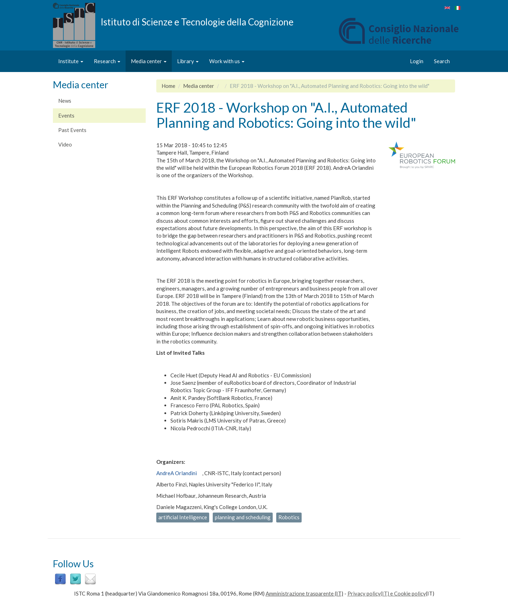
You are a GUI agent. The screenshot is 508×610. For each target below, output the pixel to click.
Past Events (72, 130)
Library (188, 61)
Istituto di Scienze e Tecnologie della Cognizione (197, 21)
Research (107, 61)
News (64, 100)
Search (442, 61)
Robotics (289, 517)
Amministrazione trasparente (300, 593)
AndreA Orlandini (176, 473)
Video (65, 144)
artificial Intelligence (182, 517)
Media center (149, 61)
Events (66, 115)
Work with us (226, 61)
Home (168, 86)
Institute (70, 61)
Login (416, 61)
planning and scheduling (243, 517)
